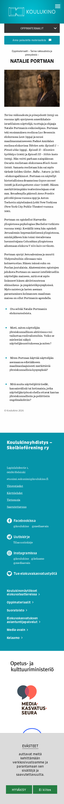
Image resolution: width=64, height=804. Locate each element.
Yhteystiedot (15, 486)
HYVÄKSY (19, 790)
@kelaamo (37, 558)
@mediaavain (40, 526)
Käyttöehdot (15, 493)
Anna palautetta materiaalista (32, 40)
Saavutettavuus (16, 507)
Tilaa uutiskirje (23, 542)
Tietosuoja (13, 500)
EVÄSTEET (30, 746)
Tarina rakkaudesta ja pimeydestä (38, 53)
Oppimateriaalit (21, 51)
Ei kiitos (45, 790)
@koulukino (21, 526)
